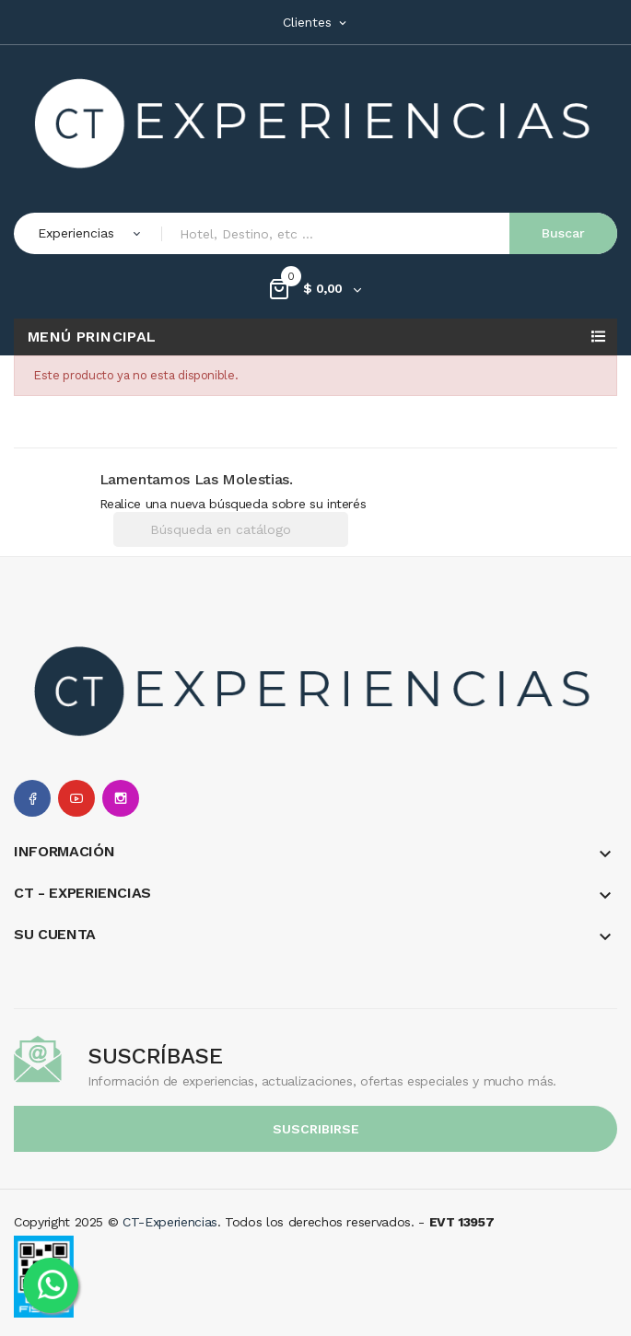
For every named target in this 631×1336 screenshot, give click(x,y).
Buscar (563, 233)
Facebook (32, 798)
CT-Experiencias (170, 1221)
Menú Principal (92, 336)
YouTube (76, 798)
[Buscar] (230, 529)
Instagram (120, 798)
